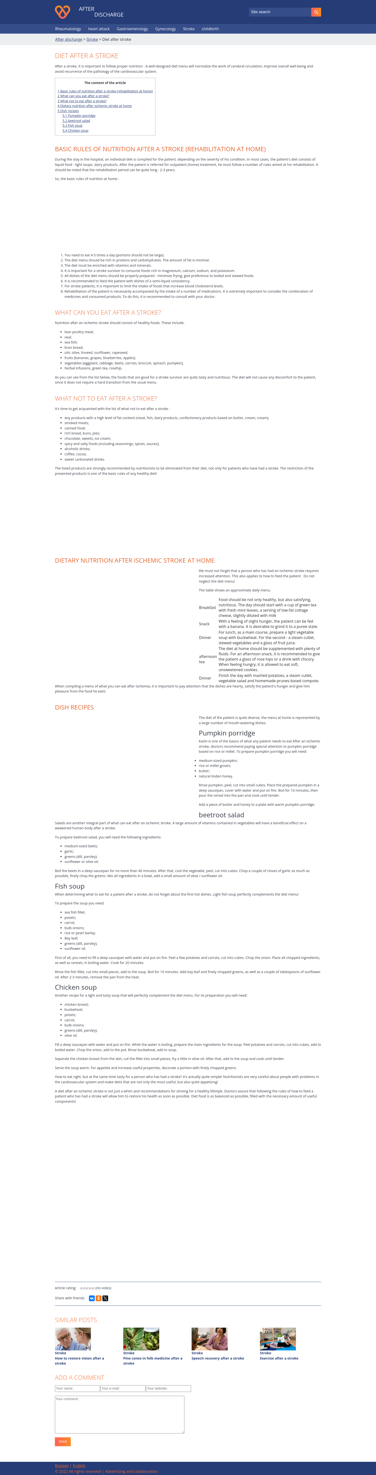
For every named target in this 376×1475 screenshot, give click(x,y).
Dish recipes (68, 110)
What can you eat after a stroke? (83, 96)
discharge (108, 14)
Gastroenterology (132, 28)
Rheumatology (68, 28)
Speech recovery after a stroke (218, 1358)
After (86, 9)
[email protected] (174, 1471)
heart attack (99, 28)
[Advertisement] (188, 219)
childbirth (210, 28)
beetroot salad (76, 120)
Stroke (188, 28)
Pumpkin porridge (79, 115)
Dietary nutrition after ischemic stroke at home (95, 105)
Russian (62, 1465)
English (79, 1465)
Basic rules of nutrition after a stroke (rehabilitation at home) (105, 91)
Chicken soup (75, 130)
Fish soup (72, 125)
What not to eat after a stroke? (82, 101)
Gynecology (165, 28)
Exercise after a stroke (279, 1358)
